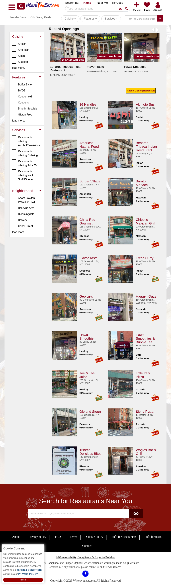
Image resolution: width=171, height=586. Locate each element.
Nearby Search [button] (19, 17)
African (19, 44)
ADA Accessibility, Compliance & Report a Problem (85, 557)
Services (111, 18)
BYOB (18, 90)
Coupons (20, 102)
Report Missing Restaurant (141, 90)
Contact (87, 545)
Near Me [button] (102, 2)
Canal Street (22, 226)
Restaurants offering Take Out (25, 163)
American (20, 50)
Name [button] (87, 2)
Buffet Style (22, 84)
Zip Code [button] (117, 2)
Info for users (153, 536)
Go (136, 513)
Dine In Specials (24, 108)
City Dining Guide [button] (40, 17)
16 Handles (87, 104)
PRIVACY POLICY (28, 574)
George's (86, 296)
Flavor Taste (88, 257)
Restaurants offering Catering (25, 153)
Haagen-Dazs (146, 296)
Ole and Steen (90, 411)
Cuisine (70, 18)
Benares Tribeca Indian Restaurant (146, 146)
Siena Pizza (144, 411)
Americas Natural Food (89, 144)
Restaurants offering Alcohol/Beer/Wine (26, 141)
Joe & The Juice (87, 374)
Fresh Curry (144, 257)
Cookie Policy (94, 536)
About (16, 536)
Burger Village (89, 181)
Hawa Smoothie (86, 336)
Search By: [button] (72, 2)
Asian (18, 56)
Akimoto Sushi (146, 104)
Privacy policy (37, 536)
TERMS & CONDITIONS (29, 570)
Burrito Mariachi (142, 182)
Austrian (20, 62)
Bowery (19, 220)
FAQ (58, 536)
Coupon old (22, 96)
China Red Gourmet (87, 221)
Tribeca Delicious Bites (90, 451)
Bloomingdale (23, 214)
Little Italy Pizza (143, 374)
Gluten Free (22, 114)
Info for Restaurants (124, 536)
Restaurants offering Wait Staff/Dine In (22, 175)
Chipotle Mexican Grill (145, 221)
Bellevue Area (23, 208)
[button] (21, 6)
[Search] (96, 9)
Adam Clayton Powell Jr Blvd (23, 199)
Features (90, 18)
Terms (73, 536)
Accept (23, 579)
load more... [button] (19, 67)
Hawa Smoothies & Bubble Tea (145, 337)
